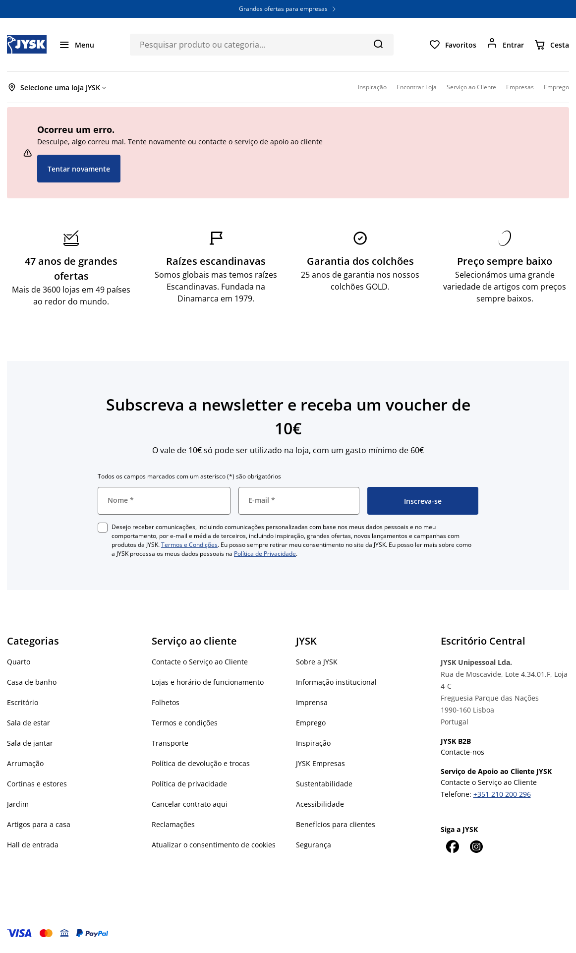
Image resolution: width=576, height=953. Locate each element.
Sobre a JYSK (317, 661)
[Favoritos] (452, 45)
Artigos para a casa (38, 824)
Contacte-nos (462, 752)
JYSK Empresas (320, 763)
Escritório (22, 702)
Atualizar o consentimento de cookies (214, 844)
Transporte (170, 743)
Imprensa (312, 702)
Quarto (18, 661)
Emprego (311, 722)
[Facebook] (452, 846)
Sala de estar (28, 722)
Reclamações (173, 824)
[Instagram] (476, 846)
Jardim (18, 804)
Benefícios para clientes (335, 824)
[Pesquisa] (378, 44)
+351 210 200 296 (502, 794)
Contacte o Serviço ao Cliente (200, 661)
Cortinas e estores (37, 783)
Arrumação (25, 763)
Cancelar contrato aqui (190, 804)
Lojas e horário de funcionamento (208, 682)
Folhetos (165, 702)
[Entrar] (505, 45)
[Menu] (76, 45)
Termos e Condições (189, 544)
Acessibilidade (320, 804)
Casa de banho (32, 682)
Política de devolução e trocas (201, 763)
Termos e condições (185, 722)
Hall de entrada (32, 844)
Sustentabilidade (324, 783)
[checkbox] (103, 528)
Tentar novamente (79, 169)
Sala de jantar (30, 743)
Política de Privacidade (265, 553)
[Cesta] (551, 45)
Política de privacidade (189, 783)
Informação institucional (336, 682)
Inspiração (313, 743)
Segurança (313, 844)
